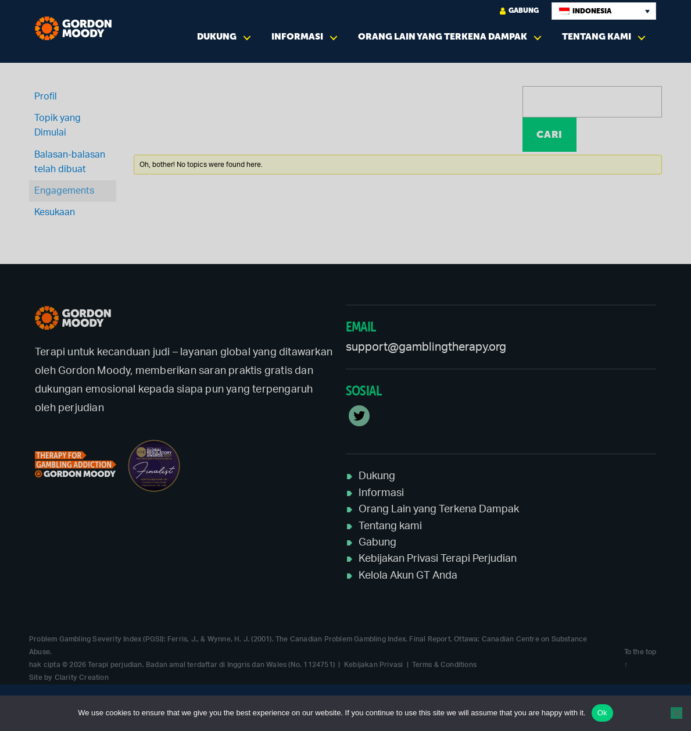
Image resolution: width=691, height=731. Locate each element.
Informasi (297, 36)
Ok (602, 712)
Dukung (217, 36)
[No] (676, 713)
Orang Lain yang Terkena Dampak (442, 36)
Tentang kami (596, 36)
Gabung (519, 10)
